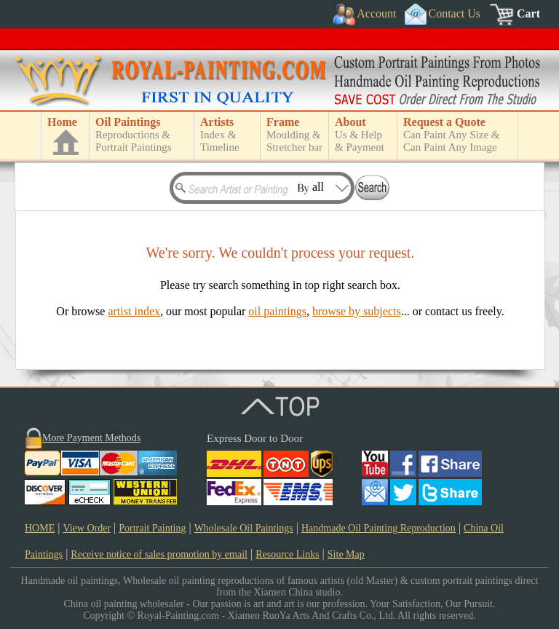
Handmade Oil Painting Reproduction (378, 528)
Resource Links (287, 554)
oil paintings (277, 311)
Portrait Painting (152, 528)
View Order (87, 528)
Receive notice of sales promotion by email (159, 554)
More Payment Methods (91, 437)
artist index (134, 311)
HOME (40, 528)
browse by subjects (356, 311)
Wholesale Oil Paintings (243, 528)
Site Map (346, 554)
